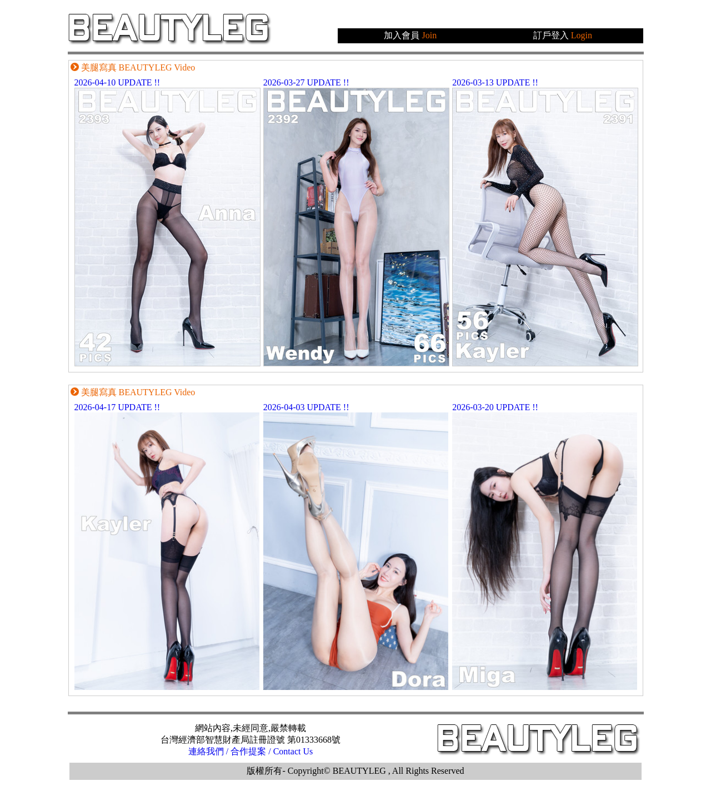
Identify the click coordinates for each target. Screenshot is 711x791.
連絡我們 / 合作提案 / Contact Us (250, 751)
